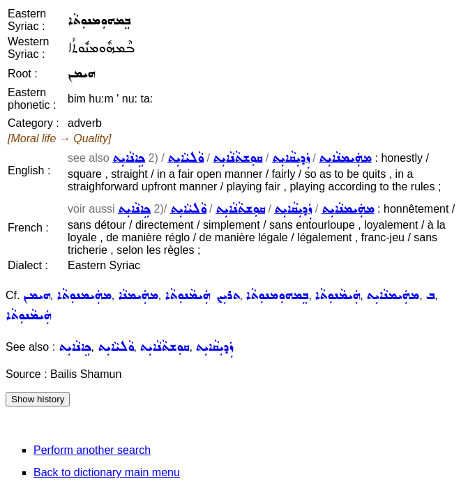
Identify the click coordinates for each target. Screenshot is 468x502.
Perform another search (92, 450)
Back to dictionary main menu (106, 472)
